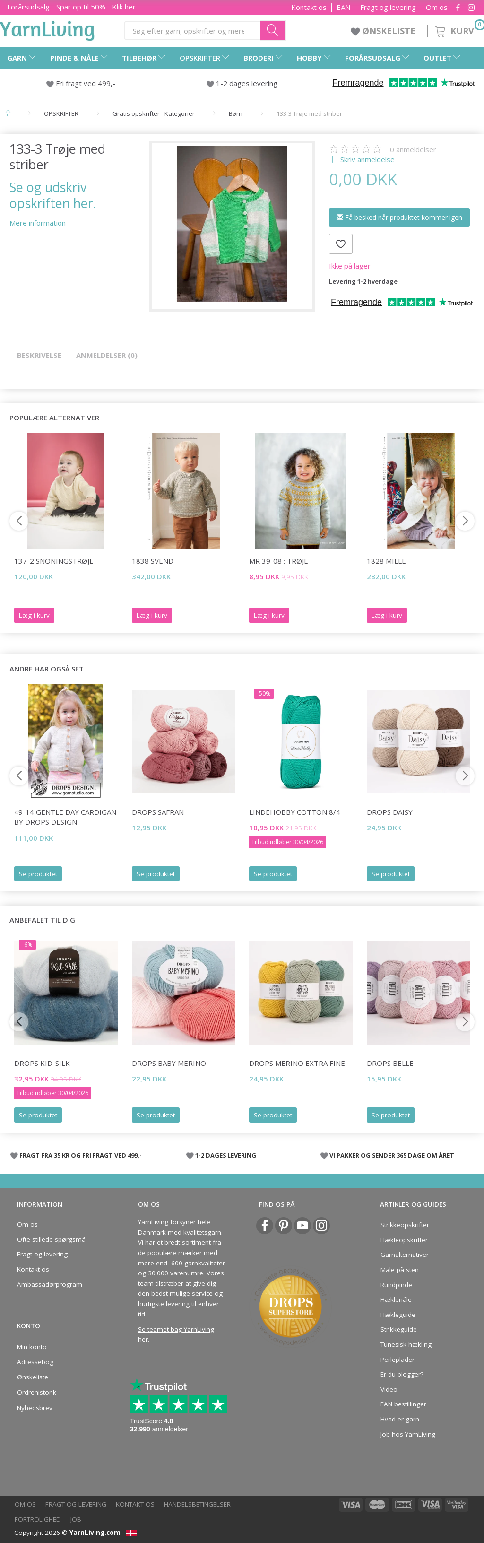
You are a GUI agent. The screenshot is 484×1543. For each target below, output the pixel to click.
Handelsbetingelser (197, 1504)
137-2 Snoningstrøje (54, 561)
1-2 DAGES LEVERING (225, 1155)
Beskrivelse (39, 355)
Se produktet (38, 874)
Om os (437, 7)
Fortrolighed (38, 1519)
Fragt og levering (388, 7)
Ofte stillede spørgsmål (52, 1239)
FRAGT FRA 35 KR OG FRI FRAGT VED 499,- (80, 1155)
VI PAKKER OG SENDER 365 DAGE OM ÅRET (391, 1155)
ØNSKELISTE (384, 30)
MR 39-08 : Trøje (278, 561)
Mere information (37, 222)
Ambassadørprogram (49, 1284)
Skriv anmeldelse (366, 159)
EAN (343, 7)
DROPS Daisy (390, 812)
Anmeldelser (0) (107, 355)
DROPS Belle (390, 1063)
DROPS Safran (158, 812)
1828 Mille (386, 561)
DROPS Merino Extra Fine (297, 1063)
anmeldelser (413, 149)
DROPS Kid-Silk (42, 1063)
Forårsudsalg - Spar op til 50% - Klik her (71, 6)
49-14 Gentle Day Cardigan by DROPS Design (65, 817)
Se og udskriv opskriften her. (52, 194)
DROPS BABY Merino (169, 1063)
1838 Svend (152, 561)
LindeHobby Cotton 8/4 (294, 812)
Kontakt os (309, 7)
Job (75, 1519)
